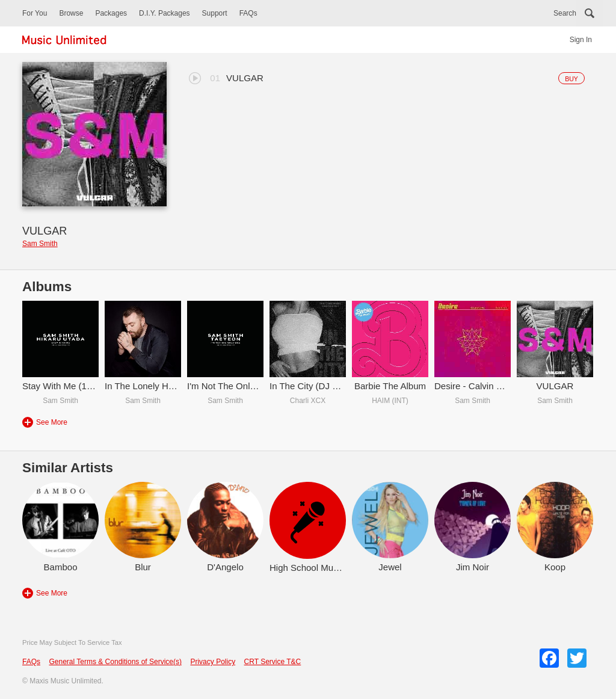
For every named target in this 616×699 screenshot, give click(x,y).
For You (34, 13)
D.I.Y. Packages (164, 13)
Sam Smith (40, 243)
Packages (111, 13)
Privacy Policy (212, 661)
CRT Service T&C (272, 661)
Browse (71, 13)
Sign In (581, 39)
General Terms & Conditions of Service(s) (115, 661)
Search (564, 13)
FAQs (248, 13)
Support (214, 13)
